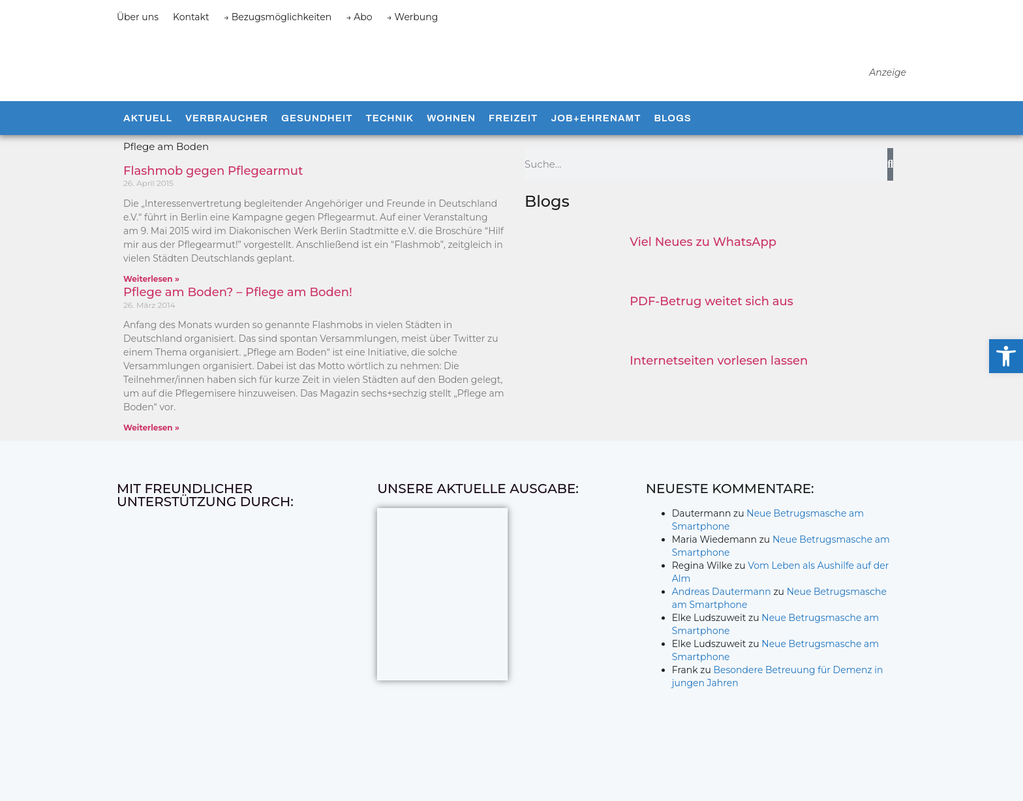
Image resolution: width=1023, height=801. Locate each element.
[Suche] (890, 188)
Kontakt (191, 17)
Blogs (672, 142)
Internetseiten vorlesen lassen (719, 385)
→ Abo (359, 17)
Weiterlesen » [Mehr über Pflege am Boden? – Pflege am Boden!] (151, 452)
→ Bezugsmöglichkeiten (278, 17)
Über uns (138, 17)
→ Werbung (412, 17)
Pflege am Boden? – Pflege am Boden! (237, 316)
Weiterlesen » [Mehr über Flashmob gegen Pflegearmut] (151, 303)
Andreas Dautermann (721, 616)
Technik (389, 142)
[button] (1006, 356)
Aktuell (147, 142)
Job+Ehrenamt (596, 142)
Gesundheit (316, 142)
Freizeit (513, 142)
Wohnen (451, 142)
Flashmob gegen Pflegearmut (213, 195)
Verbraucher (226, 142)
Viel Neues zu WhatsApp (703, 266)
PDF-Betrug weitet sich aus (711, 325)
